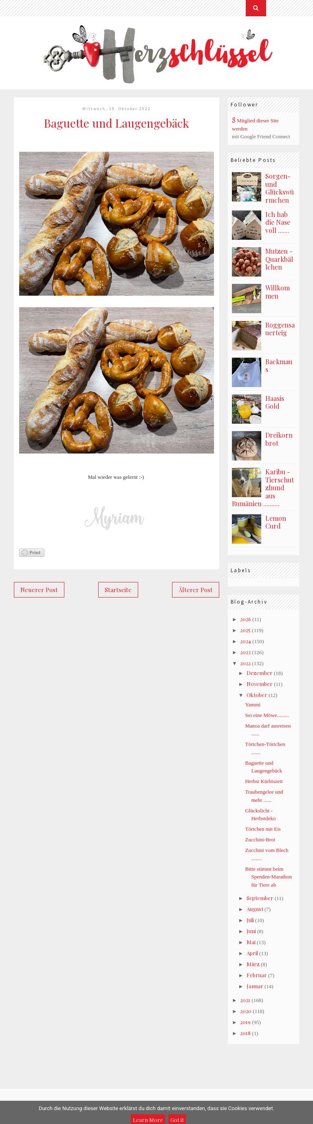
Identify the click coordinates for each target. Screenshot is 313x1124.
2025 (245, 629)
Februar (257, 974)
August (255, 908)
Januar (255, 985)
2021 (245, 999)
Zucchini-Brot (260, 839)
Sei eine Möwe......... (267, 715)
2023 (245, 651)
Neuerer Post (39, 590)
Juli (250, 919)
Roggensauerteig (280, 329)
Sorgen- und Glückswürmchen (279, 188)
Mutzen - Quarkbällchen (279, 259)
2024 (245, 640)
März (253, 963)
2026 (245, 618)
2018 (245, 1032)
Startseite (118, 590)
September (260, 897)
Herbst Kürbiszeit (263, 781)
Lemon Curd (275, 522)
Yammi (252, 704)
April (252, 952)
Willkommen (277, 291)
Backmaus (278, 365)
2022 (245, 662)
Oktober (257, 694)
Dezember (260, 672)
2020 (245, 1010)
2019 (245, 1021)
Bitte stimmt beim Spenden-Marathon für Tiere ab (268, 877)
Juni (251, 930)
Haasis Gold (274, 402)
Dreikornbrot (279, 439)
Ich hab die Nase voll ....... (277, 222)
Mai (251, 941)
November (260, 683)
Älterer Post (196, 590)
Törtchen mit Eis (262, 829)
